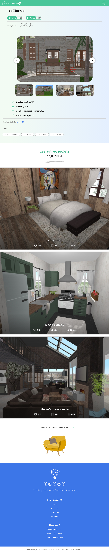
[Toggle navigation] (104, 3)
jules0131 (20, 122)
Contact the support (54, 529)
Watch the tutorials (54, 533)
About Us (54, 508)
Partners (54, 516)
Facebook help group (54, 537)
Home (54, 504)
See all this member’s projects (54, 427)
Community (54, 512)
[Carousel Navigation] (54, 60)
